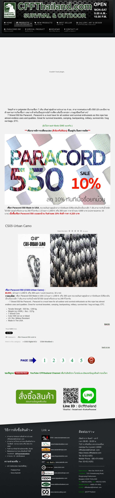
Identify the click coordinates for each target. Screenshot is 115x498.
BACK (107, 324)
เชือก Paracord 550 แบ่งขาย (27, 337)
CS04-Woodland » (46, 342)
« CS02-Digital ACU (30, 342)
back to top (106, 347)
